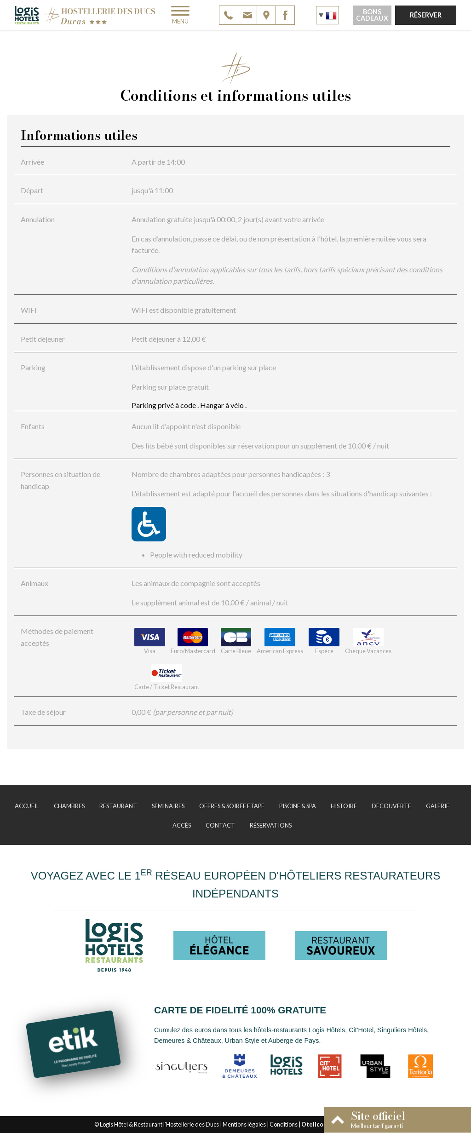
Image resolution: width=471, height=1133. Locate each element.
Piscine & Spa (297, 806)
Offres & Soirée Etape (231, 806)
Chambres (69, 806)
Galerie (437, 806)
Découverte (391, 806)
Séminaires (168, 806)
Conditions (284, 1124)
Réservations (271, 825)
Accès (181, 825)
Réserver (426, 15)
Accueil (27, 806)
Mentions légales (244, 1124)
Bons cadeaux (372, 15)
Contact (220, 825)
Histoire (344, 806)
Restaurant (118, 806)
